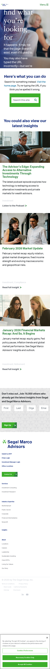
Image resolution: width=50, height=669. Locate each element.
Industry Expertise (8, 501)
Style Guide (7, 587)
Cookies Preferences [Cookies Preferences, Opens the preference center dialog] (25, 650)
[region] (25, 651)
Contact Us (11, 474)
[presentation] (13, 416)
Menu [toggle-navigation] (44, 4)
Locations (5, 544)
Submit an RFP (7, 454)
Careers (4, 548)
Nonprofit (5, 522)
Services (5, 483)
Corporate (5, 514)
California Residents (20, 587)
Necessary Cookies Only (25, 657)
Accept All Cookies (25, 664)
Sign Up (10, 425)
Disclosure (16, 590)
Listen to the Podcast (14, 206)
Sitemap (6, 590)
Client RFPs (6, 560)
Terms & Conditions (8, 584)
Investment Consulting (9, 487)
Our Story (5, 568)
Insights (4, 530)
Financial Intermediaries (9, 518)
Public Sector (6, 510)
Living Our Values (7, 564)
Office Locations (7, 466)
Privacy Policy (23, 584)
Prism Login (6, 458)
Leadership (5, 552)
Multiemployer (6, 505)
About (4, 540)
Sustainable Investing (9, 556)
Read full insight (12, 287)
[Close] (47, 637)
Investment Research (9, 492)
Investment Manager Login (11, 462)
